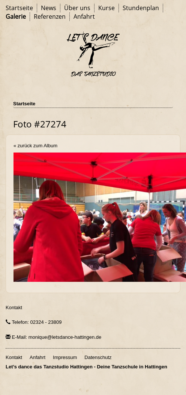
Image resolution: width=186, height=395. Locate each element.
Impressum (65, 357)
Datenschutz (97, 357)
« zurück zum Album (35, 145)
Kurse (106, 8)
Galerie (16, 16)
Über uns (77, 8)
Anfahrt (84, 16)
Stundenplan (141, 8)
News (48, 8)
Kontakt (14, 307)
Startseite (19, 8)
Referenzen (50, 16)
